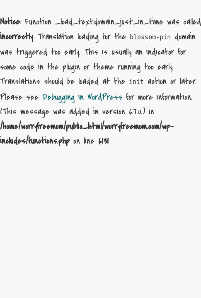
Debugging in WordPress (82, 97)
